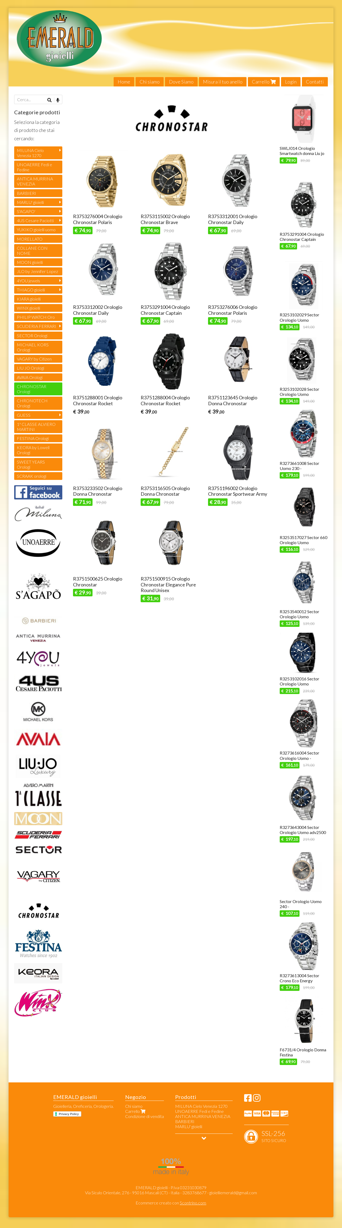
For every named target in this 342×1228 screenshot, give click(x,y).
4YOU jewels (28, 280)
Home (124, 82)
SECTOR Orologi (32, 335)
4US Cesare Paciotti (35, 220)
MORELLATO (30, 238)
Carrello (264, 82)
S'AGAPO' (26, 211)
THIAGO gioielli (31, 289)
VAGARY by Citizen (34, 358)
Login (291, 82)
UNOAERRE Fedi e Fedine (34, 167)
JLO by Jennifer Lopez (37, 271)
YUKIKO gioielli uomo (36, 229)
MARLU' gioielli (30, 202)
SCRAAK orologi (31, 476)
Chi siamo (150, 82)
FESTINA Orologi (33, 438)
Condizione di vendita (144, 1116)
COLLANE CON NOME (32, 250)
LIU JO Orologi (30, 367)
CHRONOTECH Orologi (32, 403)
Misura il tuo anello (223, 82)
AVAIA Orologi (30, 377)
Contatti (315, 82)
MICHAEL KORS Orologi (33, 347)
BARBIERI (26, 193)
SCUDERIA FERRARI (36, 326)
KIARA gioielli (29, 298)
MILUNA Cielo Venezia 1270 (30, 153)
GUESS (23, 415)
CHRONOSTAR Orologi (31, 389)
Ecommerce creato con (171, 1202)
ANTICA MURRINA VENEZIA (35, 181)
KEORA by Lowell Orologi (33, 450)
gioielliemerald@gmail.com (233, 1192)
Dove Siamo (181, 82)
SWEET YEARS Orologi (31, 464)
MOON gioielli (30, 262)
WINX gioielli (28, 307)
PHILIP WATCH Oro (36, 317)
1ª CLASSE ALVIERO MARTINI (36, 427)
